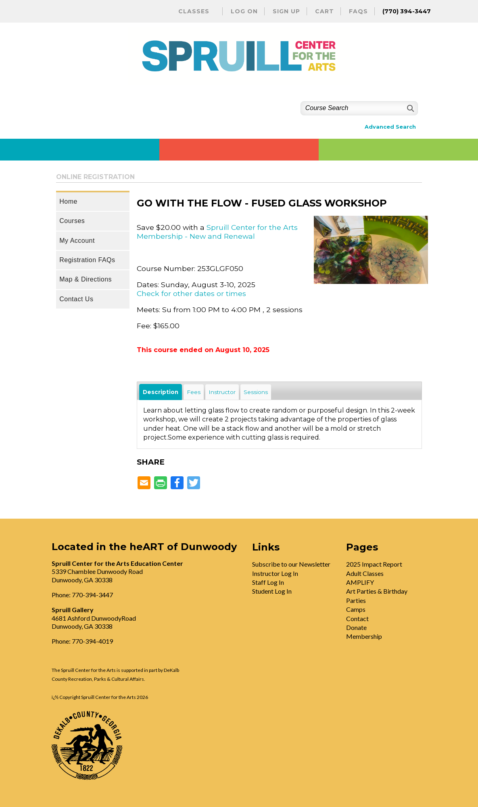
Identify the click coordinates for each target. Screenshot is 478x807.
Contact (357, 618)
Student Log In (272, 591)
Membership (364, 636)
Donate (356, 627)
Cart (324, 11)
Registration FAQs (87, 259)
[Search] (410, 108)
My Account (77, 240)
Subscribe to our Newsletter (291, 564)
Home (68, 201)
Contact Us (76, 299)
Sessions (256, 392)
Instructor (222, 392)
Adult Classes (365, 573)
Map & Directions (85, 279)
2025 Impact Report (374, 564)
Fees (193, 392)
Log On (244, 11)
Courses (72, 220)
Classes (193, 11)
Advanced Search (390, 127)
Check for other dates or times (191, 293)
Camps (355, 609)
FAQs (358, 11)
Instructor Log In (275, 573)
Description (160, 392)
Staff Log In (268, 582)
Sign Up (286, 11)
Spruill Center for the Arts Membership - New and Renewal (217, 231)
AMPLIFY (360, 582)
